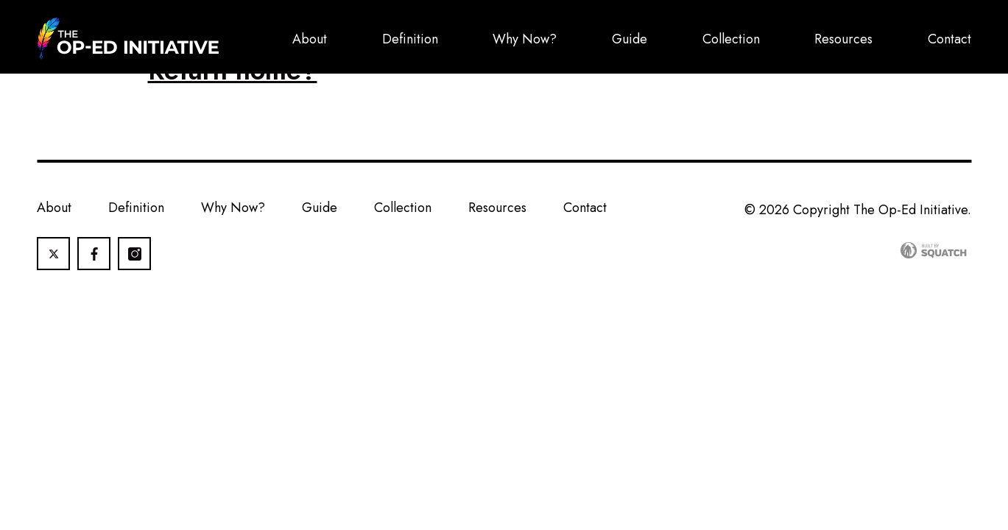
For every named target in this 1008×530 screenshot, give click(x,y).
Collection (731, 39)
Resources (843, 39)
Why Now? (525, 39)
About (309, 39)
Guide (629, 39)
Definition (410, 39)
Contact (949, 39)
